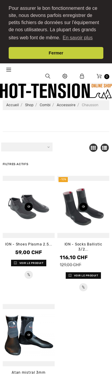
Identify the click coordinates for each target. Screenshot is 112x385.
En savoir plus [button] (78, 37)
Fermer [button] (56, 53)
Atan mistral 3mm (29, 371)
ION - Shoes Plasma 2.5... (28, 242)
